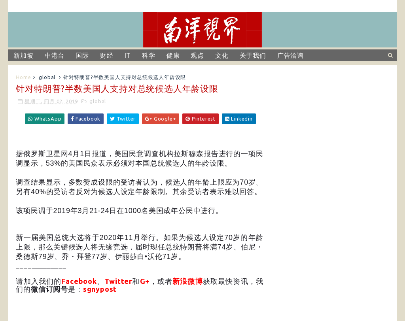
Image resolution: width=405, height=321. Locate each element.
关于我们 (253, 55)
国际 (82, 55)
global (47, 77)
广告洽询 (290, 55)
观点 (197, 55)
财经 (107, 55)
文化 (222, 55)
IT (128, 55)
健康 (173, 55)
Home (23, 77)
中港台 (54, 55)
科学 (148, 55)
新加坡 (23, 55)
